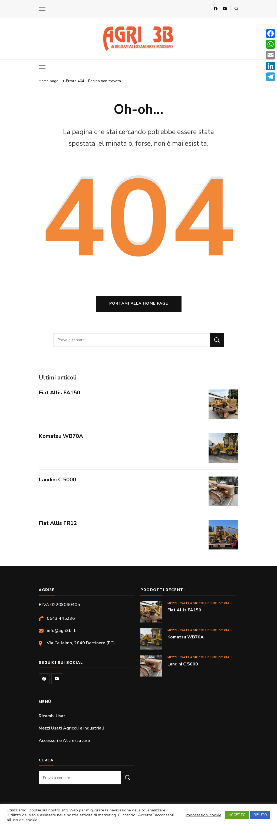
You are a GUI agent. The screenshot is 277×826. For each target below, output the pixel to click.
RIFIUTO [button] (260, 814)
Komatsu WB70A (61, 436)
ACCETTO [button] (237, 814)
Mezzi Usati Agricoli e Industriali (200, 603)
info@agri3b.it (61, 631)
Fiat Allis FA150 (59, 392)
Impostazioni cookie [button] (203, 814)
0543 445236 (61, 618)
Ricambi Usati (53, 716)
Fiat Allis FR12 (58, 523)
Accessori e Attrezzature (64, 741)
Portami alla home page (138, 303)
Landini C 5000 (57, 479)
